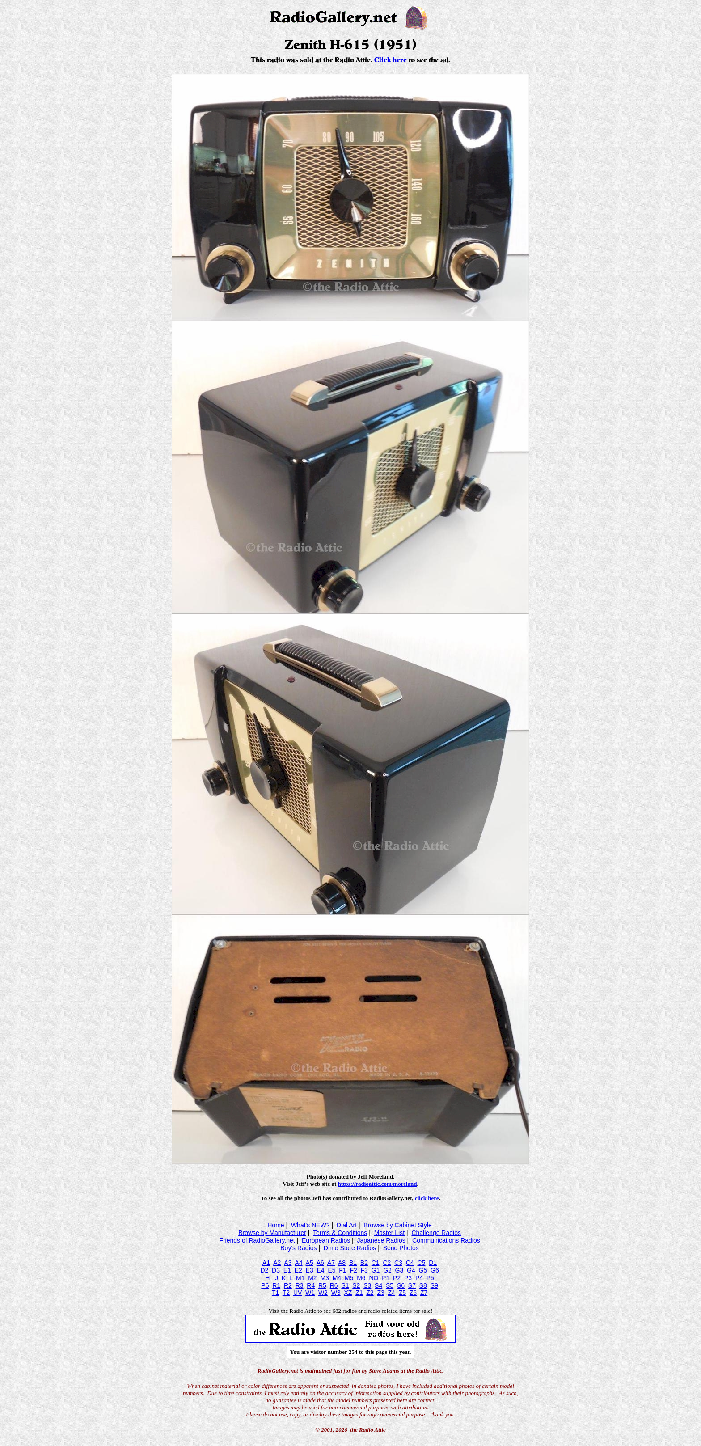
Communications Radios (446, 1240)
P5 (430, 1277)
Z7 (423, 1292)
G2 (387, 1270)
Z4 (391, 1292)
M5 (349, 1277)
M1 (300, 1277)
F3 (364, 1270)
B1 (353, 1262)
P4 (419, 1277)
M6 (361, 1277)
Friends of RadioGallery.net (257, 1240)
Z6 (413, 1292)
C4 (410, 1262)
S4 (378, 1285)
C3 (398, 1262)
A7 (331, 1262)
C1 (376, 1262)
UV (297, 1292)
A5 (309, 1262)
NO (373, 1277)
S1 (345, 1285)
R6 (334, 1285)
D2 (264, 1270)
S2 (356, 1285)
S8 (423, 1285)
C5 (421, 1262)
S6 (401, 1285)
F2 (353, 1270)
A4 (298, 1262)
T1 (275, 1292)
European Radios (326, 1240)
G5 (423, 1270)
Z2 (369, 1292)
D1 (433, 1262)
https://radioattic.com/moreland (377, 1183)
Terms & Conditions (340, 1232)
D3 (276, 1270)
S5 (389, 1285)
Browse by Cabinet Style (397, 1225)
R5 (322, 1285)
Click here (390, 60)
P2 (397, 1277)
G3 (399, 1270)
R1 (276, 1285)
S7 (412, 1285)
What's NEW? (310, 1225)
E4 (320, 1270)
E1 (287, 1270)
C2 (387, 1262)
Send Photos (401, 1248)
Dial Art (347, 1225)
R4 (311, 1285)
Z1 (359, 1292)
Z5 (402, 1292)
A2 (277, 1262)
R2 (288, 1285)
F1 (342, 1270)
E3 (309, 1270)
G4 (411, 1270)
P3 (408, 1277)
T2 (286, 1292)
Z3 (380, 1292)
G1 (376, 1270)
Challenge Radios (436, 1232)
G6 (435, 1270)
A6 (320, 1262)
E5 (331, 1270)
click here (427, 1198)
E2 (298, 1270)
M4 (337, 1277)
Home (275, 1225)
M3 (324, 1277)
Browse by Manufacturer (272, 1232)
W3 (336, 1292)
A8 (342, 1262)
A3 (287, 1262)
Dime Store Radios (350, 1248)
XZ (348, 1292)
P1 (385, 1277)
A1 (266, 1262)
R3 (300, 1285)
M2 (312, 1277)
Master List (389, 1232)
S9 (434, 1285)
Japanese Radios (381, 1240)
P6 (265, 1285)
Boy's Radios (298, 1248)
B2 (364, 1262)
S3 (367, 1285)
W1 (310, 1292)
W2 (323, 1292)
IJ (275, 1277)
